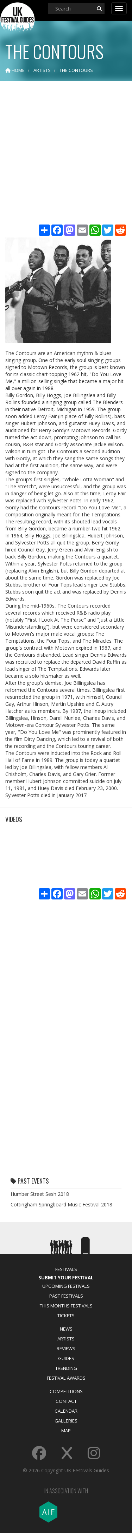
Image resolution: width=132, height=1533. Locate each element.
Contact (66, 1401)
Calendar (66, 1411)
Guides (66, 1358)
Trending (66, 1368)
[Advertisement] (66, 153)
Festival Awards (66, 1378)
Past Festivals (66, 1296)
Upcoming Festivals (66, 1286)
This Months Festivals (66, 1306)
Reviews (66, 1348)
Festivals (66, 1269)
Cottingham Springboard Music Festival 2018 (61, 1204)
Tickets (66, 1315)
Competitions (66, 1391)
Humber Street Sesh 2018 (40, 1194)
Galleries (66, 1421)
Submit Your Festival (66, 1277)
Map (66, 1430)
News (66, 1329)
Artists (66, 1338)
